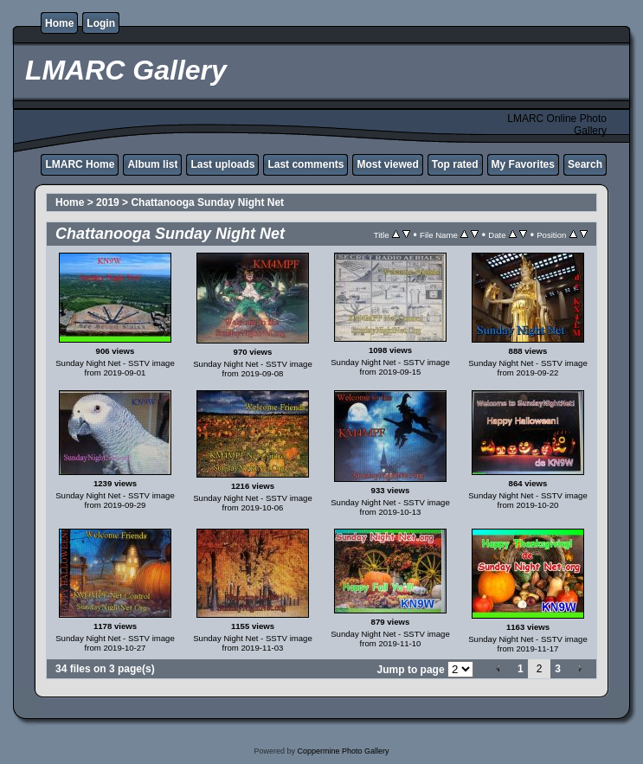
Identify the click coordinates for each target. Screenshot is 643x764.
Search (585, 164)
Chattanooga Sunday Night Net (207, 202)
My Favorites (523, 164)
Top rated (455, 164)
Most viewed (387, 164)
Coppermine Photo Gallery (343, 751)
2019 (107, 202)
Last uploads (222, 164)
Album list (152, 164)
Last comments (305, 164)
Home (59, 23)
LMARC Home (79, 164)
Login (101, 23)
